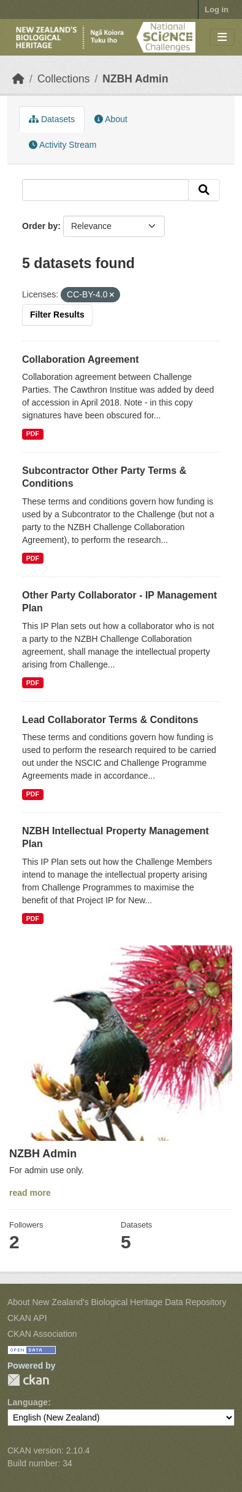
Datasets (52, 119)
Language (27, 1402)
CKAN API (27, 1318)
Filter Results (57, 314)
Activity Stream (62, 145)
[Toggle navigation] (222, 37)
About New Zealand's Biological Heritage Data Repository (117, 1302)
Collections (63, 79)
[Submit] (204, 190)
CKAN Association (42, 1334)
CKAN (28, 1380)
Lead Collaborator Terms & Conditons (110, 720)
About (110, 119)
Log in (217, 9)
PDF (32, 433)
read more (30, 1193)
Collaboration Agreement (80, 359)
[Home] (18, 79)
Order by (40, 226)
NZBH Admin (135, 79)
